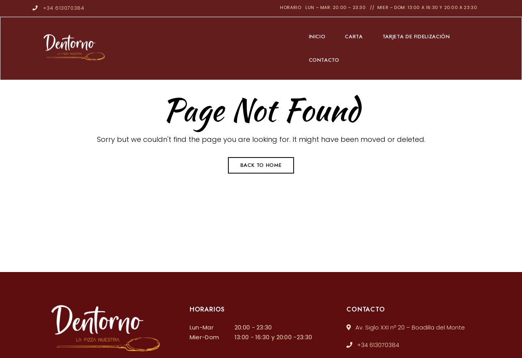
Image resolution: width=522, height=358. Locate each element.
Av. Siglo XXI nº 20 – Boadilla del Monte (405, 327)
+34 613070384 (58, 8)
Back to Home (261, 165)
